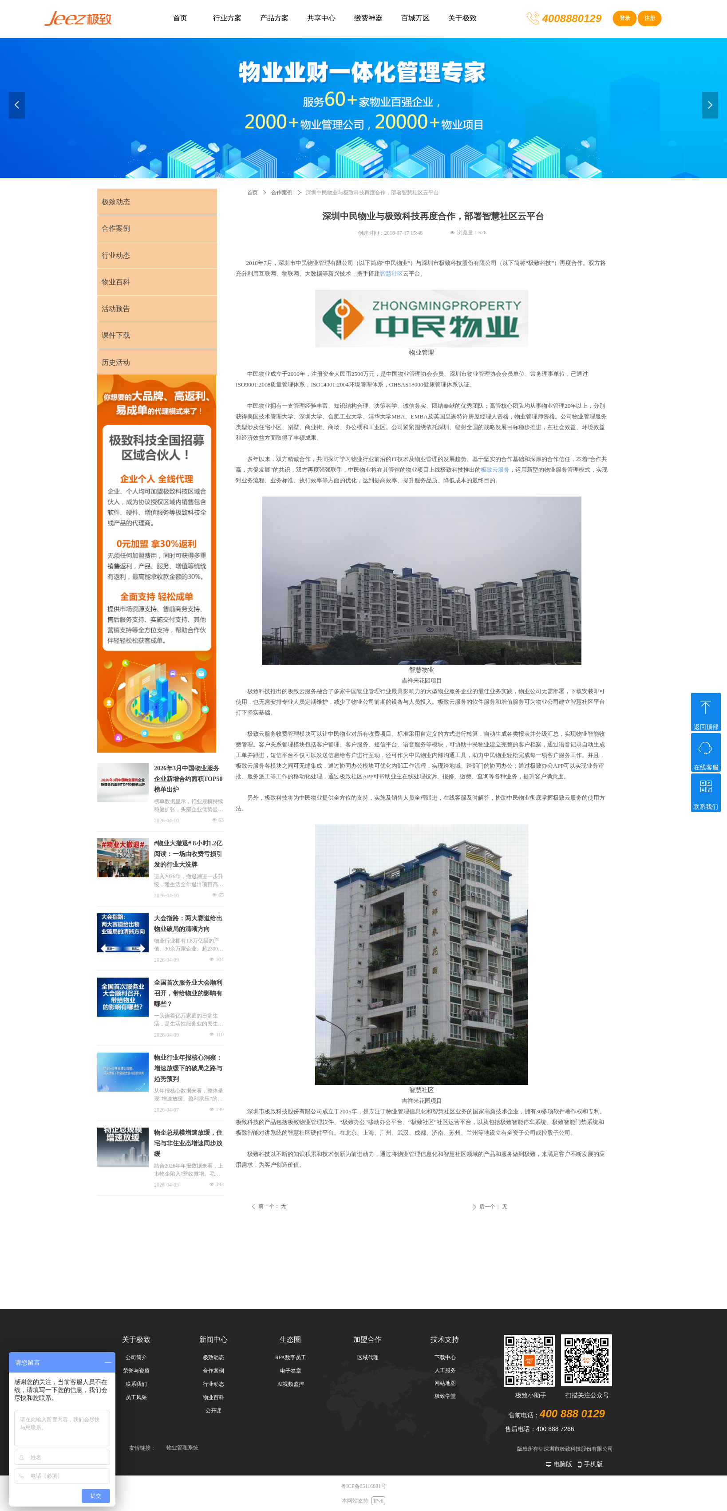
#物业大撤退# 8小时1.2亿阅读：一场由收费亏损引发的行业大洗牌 (188, 854)
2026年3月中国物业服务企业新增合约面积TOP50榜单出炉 (188, 779)
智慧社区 (391, 273)
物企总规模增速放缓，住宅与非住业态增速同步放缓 (188, 1143)
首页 (252, 192)
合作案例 (281, 192)
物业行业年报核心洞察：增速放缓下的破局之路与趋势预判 (188, 1068)
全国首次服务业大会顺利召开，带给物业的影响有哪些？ (188, 993)
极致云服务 (495, 469)
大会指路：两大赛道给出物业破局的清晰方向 (188, 923)
